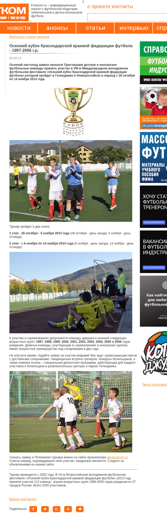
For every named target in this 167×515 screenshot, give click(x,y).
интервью (133, 27)
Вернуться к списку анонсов (29, 37)
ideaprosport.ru (117, 457)
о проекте (98, 6)
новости (19, 27)
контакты (122, 6)
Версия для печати (22, 499)
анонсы (57, 27)
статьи (95, 27)
